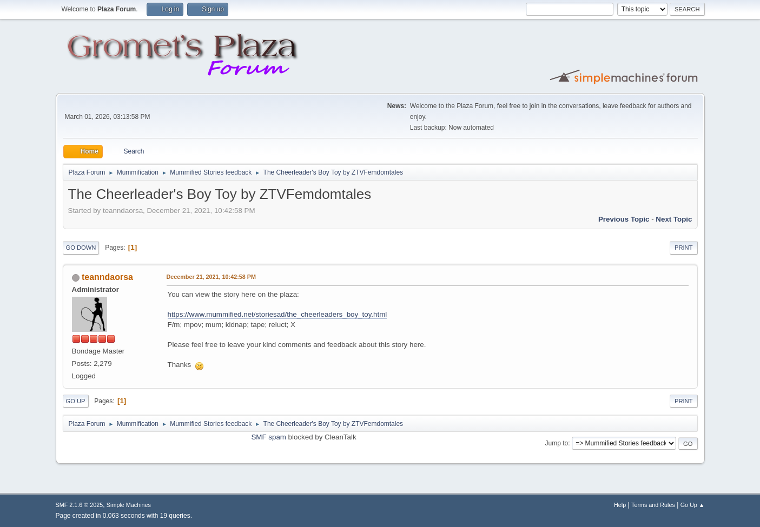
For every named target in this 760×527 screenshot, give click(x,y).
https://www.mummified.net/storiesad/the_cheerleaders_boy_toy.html (277, 314)
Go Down (81, 247)
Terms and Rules (653, 505)
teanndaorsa (107, 277)
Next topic (674, 219)
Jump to (557, 443)
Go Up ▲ (692, 505)
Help (620, 505)
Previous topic (624, 219)
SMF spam (268, 437)
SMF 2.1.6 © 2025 (79, 505)
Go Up (75, 401)
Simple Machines (129, 505)
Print (684, 247)
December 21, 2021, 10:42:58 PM (211, 276)
